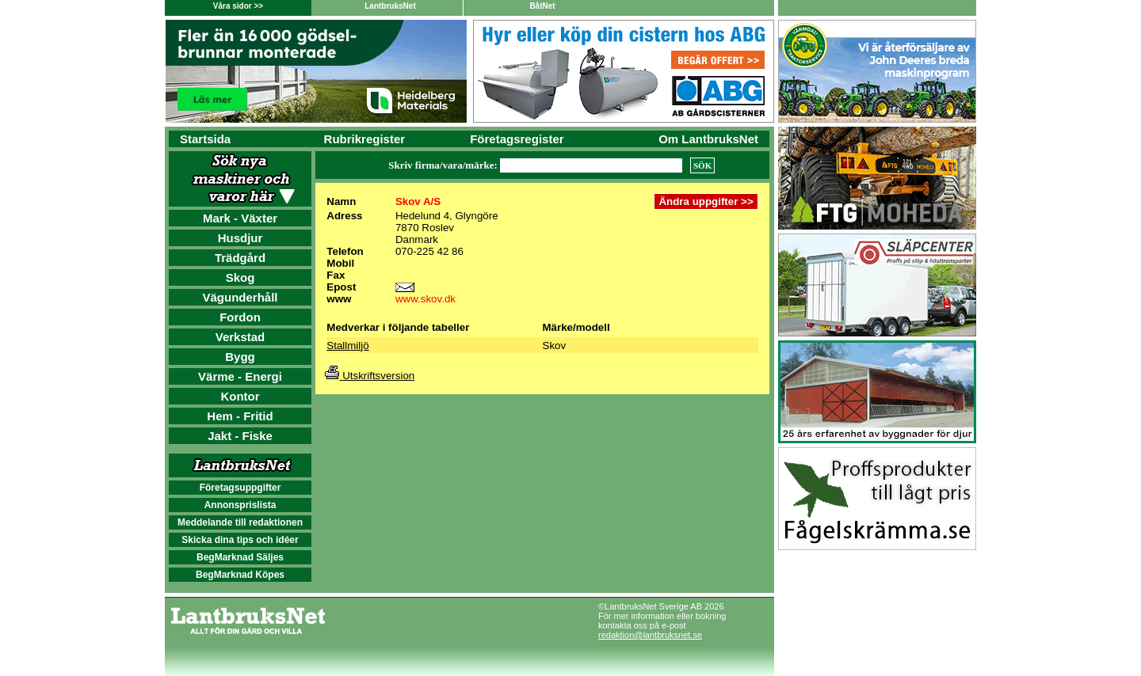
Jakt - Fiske (240, 435)
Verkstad (240, 337)
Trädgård (240, 257)
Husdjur (240, 238)
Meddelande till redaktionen (240, 522)
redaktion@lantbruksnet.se (650, 635)
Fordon (240, 317)
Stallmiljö (347, 345)
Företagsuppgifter (240, 487)
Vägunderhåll (239, 297)
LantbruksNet (389, 6)
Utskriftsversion (369, 376)
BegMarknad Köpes (240, 574)
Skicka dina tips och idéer (239, 539)
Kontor (239, 396)
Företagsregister (516, 139)
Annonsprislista (240, 505)
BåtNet (542, 6)
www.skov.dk (425, 299)
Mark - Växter (240, 218)
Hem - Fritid (240, 416)
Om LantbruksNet (708, 139)
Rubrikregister (365, 139)
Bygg (240, 356)
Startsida (205, 139)
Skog (240, 277)
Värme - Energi (240, 376)
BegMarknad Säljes (240, 557)
